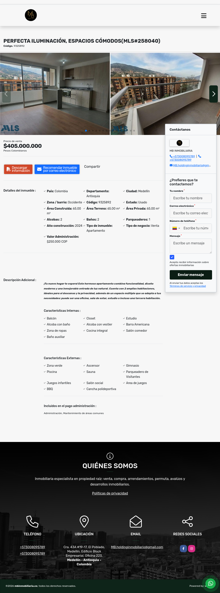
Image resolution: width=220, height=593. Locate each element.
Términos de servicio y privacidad (188, 286)
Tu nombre (177, 191)
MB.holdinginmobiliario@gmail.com (195, 165)
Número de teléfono (183, 221)
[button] (86, 131)
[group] (55, 94)
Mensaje (176, 236)
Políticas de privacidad (110, 493)
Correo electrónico (182, 206)
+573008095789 (184, 156)
